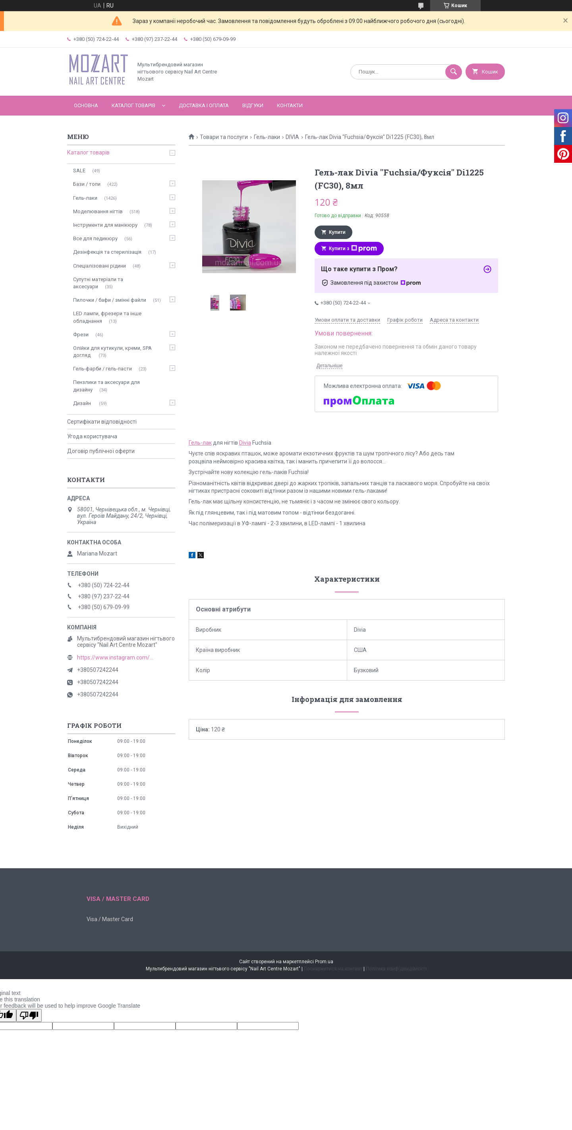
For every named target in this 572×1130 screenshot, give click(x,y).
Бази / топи (86, 184)
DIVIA (292, 137)
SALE (79, 171)
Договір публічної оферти (101, 451)
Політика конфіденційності (396, 969)
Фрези (81, 334)
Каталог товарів (133, 105)
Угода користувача (92, 436)
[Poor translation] (29, 1015)
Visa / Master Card (110, 919)
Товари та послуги (224, 137)
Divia (245, 443)
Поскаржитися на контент (333, 969)
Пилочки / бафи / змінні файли (109, 300)
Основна (86, 105)
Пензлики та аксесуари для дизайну (106, 385)
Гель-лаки (267, 137)
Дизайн (82, 403)
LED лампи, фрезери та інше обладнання (107, 317)
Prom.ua (324, 961)
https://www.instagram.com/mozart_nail (117, 657)
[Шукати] (453, 71)
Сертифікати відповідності (102, 421)
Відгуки (252, 105)
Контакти (290, 105)
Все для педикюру (95, 238)
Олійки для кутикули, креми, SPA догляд (112, 351)
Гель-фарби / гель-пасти (102, 369)
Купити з (353, 248)
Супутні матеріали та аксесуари (98, 282)
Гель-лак (200, 443)
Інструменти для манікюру (105, 225)
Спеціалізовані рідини (99, 266)
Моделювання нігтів (98, 211)
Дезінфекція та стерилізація (107, 252)
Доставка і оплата (204, 105)
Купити (337, 232)
